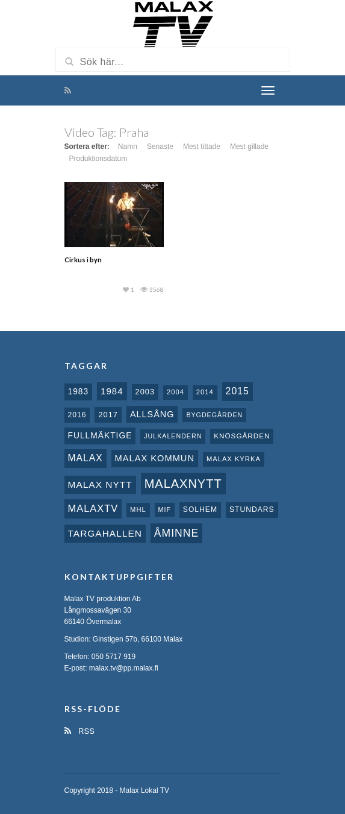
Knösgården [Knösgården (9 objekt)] (242, 436)
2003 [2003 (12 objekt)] (145, 391)
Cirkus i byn (83, 259)
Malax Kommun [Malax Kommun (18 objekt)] (154, 458)
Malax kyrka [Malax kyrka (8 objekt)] (234, 458)
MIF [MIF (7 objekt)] (164, 509)
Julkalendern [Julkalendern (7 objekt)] (173, 436)
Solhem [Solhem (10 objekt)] (200, 509)
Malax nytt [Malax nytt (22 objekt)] (100, 484)
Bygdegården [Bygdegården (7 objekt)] (214, 414)
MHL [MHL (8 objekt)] (138, 509)
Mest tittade (201, 146)
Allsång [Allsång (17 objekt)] (152, 414)
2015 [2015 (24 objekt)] (237, 391)
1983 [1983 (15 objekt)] (78, 391)
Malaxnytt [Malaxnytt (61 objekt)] (183, 483)
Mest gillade (249, 146)
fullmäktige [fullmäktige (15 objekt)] (100, 435)
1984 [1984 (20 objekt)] (112, 391)
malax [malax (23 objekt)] (85, 458)
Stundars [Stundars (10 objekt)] (252, 509)
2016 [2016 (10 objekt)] (77, 415)
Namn (127, 146)
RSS (79, 731)
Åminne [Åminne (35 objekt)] (176, 533)
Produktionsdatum (98, 158)
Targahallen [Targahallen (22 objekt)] (105, 533)
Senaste (160, 146)
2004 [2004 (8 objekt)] (175, 392)
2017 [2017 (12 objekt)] (108, 414)
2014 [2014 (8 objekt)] (205, 392)
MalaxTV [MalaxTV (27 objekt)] (93, 508)
